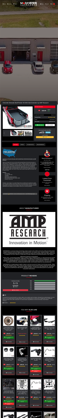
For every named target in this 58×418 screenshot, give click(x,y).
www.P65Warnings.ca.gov (30, 193)
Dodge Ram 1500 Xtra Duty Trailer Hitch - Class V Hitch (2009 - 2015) (49, 328)
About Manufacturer (40, 144)
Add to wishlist (50, 125)
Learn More (48, 132)
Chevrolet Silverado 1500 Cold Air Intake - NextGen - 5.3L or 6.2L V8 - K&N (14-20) (8, 391)
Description (16, 144)
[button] (31, 117)
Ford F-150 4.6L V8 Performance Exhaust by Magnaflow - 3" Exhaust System (49, 360)
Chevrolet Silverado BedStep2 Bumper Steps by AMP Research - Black (36, 328)
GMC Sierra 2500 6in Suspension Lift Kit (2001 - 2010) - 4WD (49, 391)
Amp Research (52, 119)
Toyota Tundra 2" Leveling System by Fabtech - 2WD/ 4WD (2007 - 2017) (8, 359)
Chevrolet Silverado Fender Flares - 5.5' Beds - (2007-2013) (22, 328)
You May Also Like (30, 144)
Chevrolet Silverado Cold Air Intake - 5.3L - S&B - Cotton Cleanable (36, 359)
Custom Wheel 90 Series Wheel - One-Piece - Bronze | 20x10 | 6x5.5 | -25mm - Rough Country (8, 329)
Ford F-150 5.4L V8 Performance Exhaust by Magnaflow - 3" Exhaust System (35, 392)
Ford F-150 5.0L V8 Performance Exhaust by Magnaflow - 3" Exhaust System (22, 360)
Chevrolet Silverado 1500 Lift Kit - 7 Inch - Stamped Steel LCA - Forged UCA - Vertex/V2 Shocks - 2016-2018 (22, 392)
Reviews (22, 144)
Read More (47, 185)
